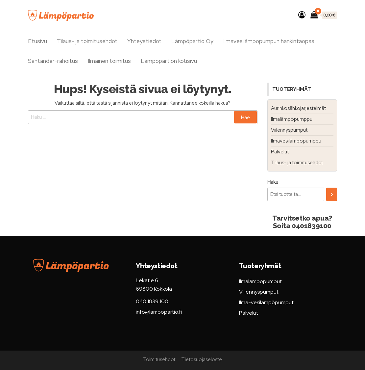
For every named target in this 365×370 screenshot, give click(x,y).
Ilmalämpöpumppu (291, 119)
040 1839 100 (152, 301)
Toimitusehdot (159, 359)
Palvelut (280, 151)
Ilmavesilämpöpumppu (296, 141)
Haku (272, 182)
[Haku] (331, 194)
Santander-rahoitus (53, 61)
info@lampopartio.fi (159, 311)
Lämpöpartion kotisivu (169, 61)
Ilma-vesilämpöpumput (266, 302)
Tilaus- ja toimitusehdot (87, 41)
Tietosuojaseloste (201, 359)
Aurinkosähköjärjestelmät (298, 108)
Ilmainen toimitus (109, 61)
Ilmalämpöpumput (260, 281)
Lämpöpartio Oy (192, 41)
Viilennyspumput (289, 130)
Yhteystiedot (144, 41)
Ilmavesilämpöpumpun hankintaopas (268, 41)
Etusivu (37, 41)
